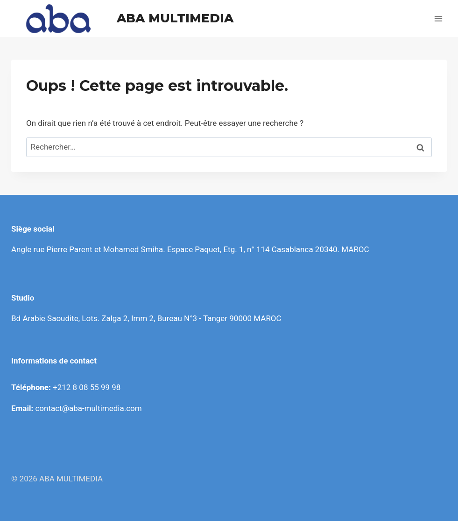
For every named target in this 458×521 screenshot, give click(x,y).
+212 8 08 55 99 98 (86, 387)
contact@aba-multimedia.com (88, 408)
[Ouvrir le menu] (438, 18)
